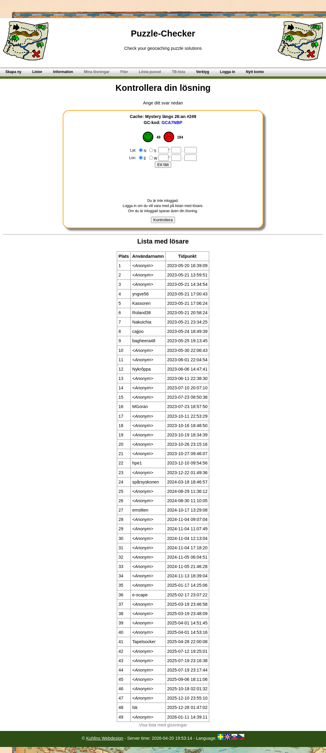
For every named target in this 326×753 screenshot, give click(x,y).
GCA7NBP (171, 122)
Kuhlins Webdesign (104, 738)
